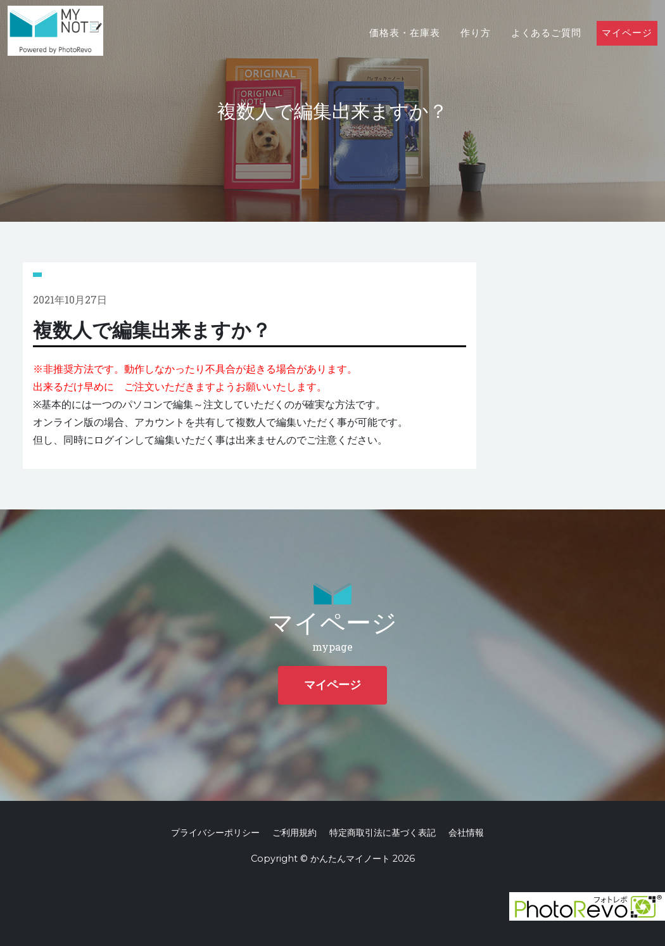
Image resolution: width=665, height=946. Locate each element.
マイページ (627, 45)
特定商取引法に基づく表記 (382, 832)
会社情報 (466, 832)
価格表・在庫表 (404, 45)
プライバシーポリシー (215, 832)
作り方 (475, 45)
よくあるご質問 (546, 45)
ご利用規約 (294, 832)
